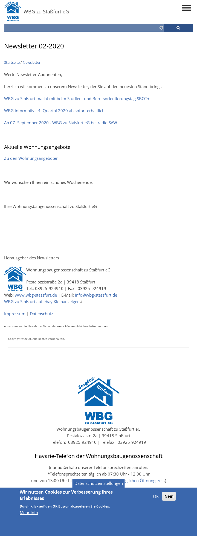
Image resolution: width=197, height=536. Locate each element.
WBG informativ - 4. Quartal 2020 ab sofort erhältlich (54, 110)
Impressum (14, 313)
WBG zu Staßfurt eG (46, 11)
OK (156, 500)
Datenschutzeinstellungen (98, 486)
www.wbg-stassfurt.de (36, 295)
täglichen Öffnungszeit (143, 480)
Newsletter (31, 62)
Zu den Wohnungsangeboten (31, 158)
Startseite (12, 62)
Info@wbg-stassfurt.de (96, 295)
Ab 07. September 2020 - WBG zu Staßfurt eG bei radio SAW (60, 122)
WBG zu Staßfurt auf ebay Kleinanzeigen (43, 301)
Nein (168, 499)
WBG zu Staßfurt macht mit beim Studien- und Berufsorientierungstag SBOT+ (77, 98)
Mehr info (29, 516)
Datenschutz (41, 313)
